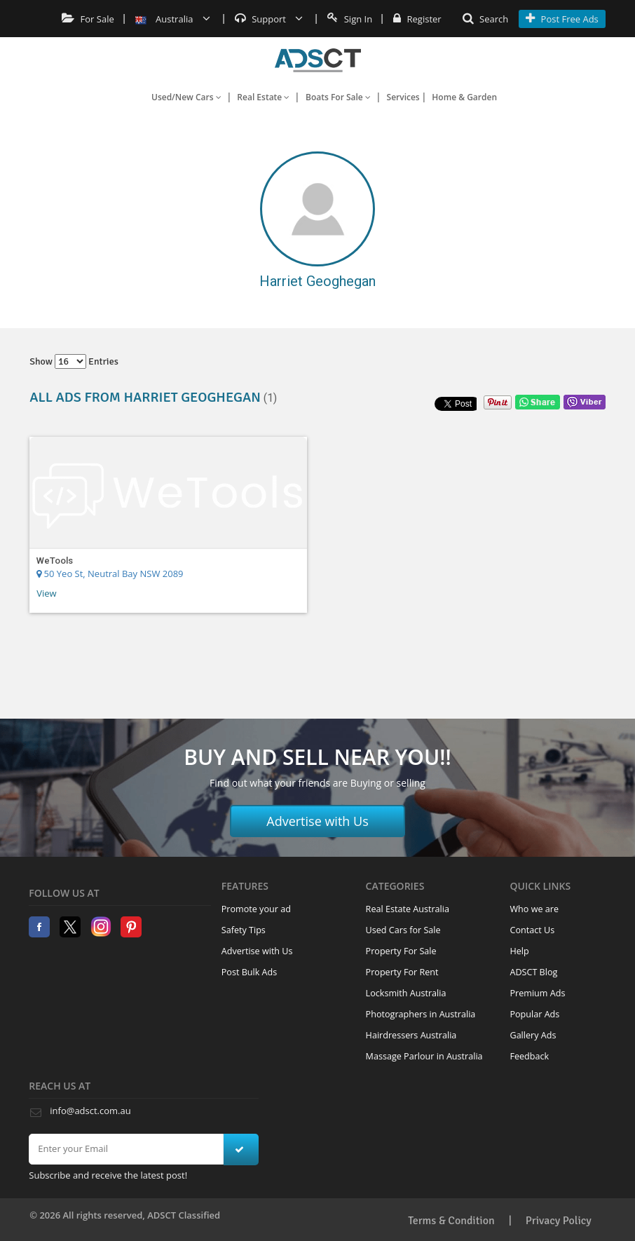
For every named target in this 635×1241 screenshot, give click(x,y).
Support (269, 19)
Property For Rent (402, 972)
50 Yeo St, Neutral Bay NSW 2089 (109, 573)
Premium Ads (537, 993)
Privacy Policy (559, 1221)
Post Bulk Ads (249, 972)
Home (318, 60)
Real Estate (263, 97)
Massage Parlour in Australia (424, 1056)
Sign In (349, 19)
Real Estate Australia (407, 909)
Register (417, 19)
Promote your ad (256, 909)
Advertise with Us (317, 821)
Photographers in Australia (421, 1014)
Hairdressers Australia (411, 1035)
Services (403, 97)
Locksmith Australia (406, 993)
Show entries (73, 361)
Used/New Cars (186, 97)
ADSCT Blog (533, 972)
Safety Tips (243, 930)
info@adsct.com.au (90, 1110)
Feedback (529, 1056)
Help (519, 951)
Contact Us (532, 930)
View (46, 593)
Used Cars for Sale (403, 930)
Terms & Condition (451, 1221)
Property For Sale (401, 951)
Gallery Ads (533, 1035)
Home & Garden (464, 97)
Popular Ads (534, 1014)
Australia (172, 19)
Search (486, 19)
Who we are (534, 909)
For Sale (88, 19)
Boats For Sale (338, 97)
